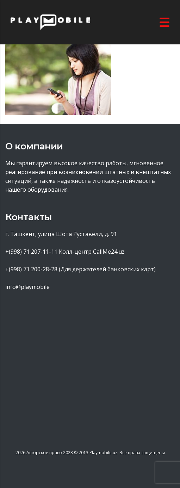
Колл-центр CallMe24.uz (92, 251)
